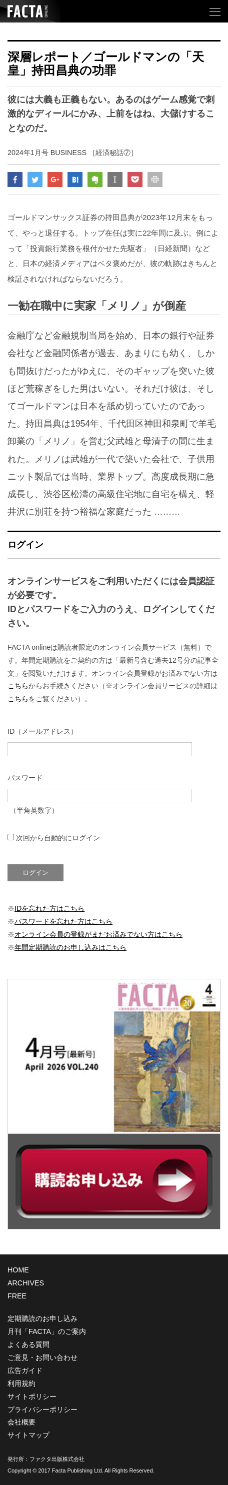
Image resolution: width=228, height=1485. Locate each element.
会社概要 (22, 1422)
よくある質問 (29, 1344)
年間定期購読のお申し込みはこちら (70, 947)
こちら (18, 686)
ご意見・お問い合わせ (43, 1357)
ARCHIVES (26, 1283)
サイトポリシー (32, 1396)
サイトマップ (29, 1435)
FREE (17, 1296)
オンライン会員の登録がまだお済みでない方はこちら (98, 934)
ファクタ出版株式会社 (57, 1459)
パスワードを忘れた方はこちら (63, 921)
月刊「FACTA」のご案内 (47, 1331)
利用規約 (22, 1383)
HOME (18, 1270)
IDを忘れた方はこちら (49, 908)
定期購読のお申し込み (43, 1318)
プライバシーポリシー (43, 1409)
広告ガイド (25, 1370)
